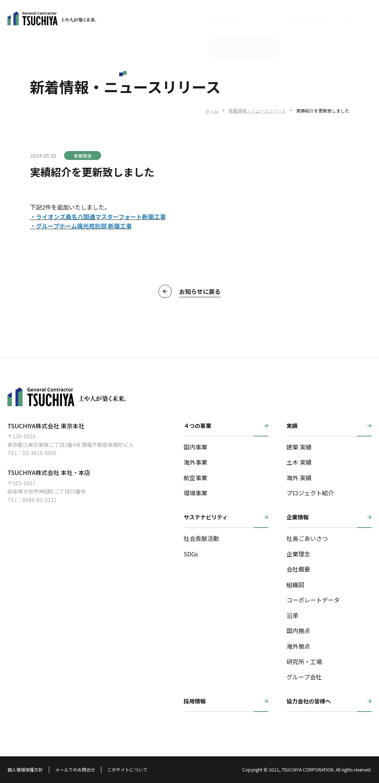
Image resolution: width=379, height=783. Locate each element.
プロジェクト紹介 (310, 492)
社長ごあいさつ (307, 538)
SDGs (191, 553)
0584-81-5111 (40, 499)
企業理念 (298, 553)
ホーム (211, 110)
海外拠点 (298, 646)
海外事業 (195, 462)
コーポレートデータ (313, 599)
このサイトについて (127, 769)
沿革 (292, 615)
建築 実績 (299, 446)
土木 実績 (299, 462)
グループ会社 (304, 676)
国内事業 (195, 446)
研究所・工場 (304, 661)
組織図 (295, 584)
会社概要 (298, 569)
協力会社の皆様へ (308, 701)
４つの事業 (197, 425)
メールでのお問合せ (75, 769)
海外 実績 (299, 477)
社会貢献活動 (201, 538)
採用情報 (246, 18)
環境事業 (195, 492)
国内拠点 (298, 630)
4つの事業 (143, 18)
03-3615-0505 (40, 452)
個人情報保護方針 (25, 769)
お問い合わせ (334, 18)
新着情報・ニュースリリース (257, 110)
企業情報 (223, 18)
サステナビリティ (190, 18)
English (275, 18)
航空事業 (195, 477)
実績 (163, 18)
